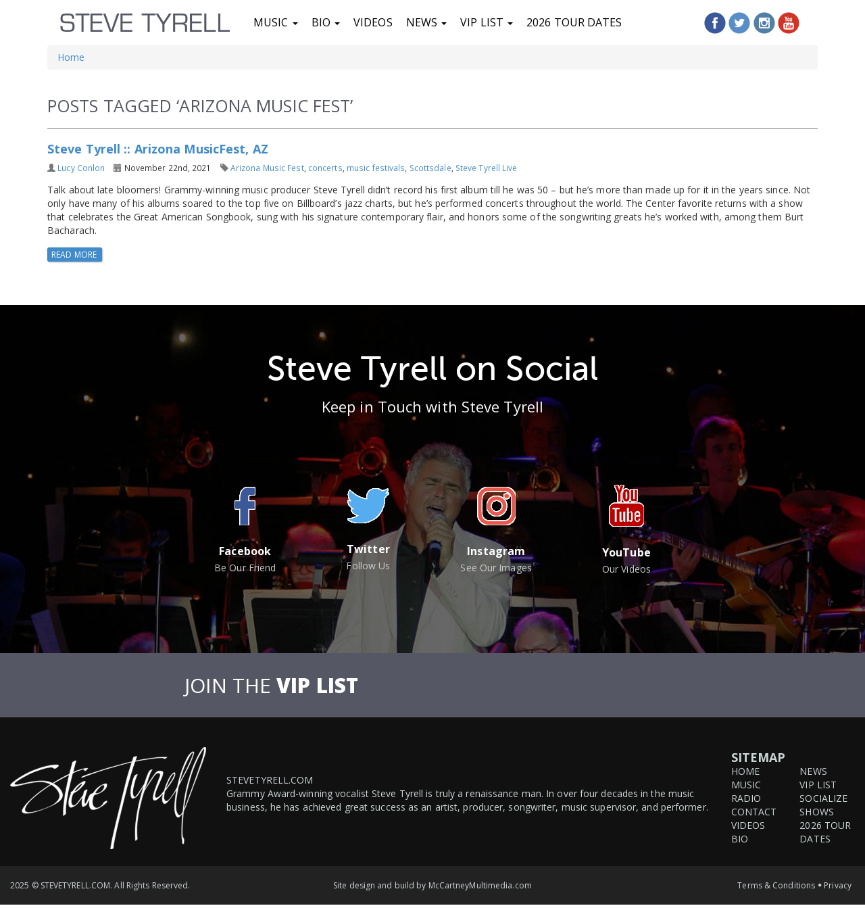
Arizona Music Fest (267, 167)
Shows (816, 811)
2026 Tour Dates (574, 22)
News (426, 22)
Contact (754, 811)
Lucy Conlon (81, 167)
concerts (325, 167)
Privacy (837, 885)
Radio (746, 798)
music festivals (376, 167)
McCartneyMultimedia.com (480, 885)
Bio (326, 22)
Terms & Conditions (776, 885)
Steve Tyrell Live (486, 167)
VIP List (486, 22)
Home (70, 57)
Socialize (823, 798)
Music (275, 22)
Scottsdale (430, 167)
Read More (75, 254)
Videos (373, 22)
